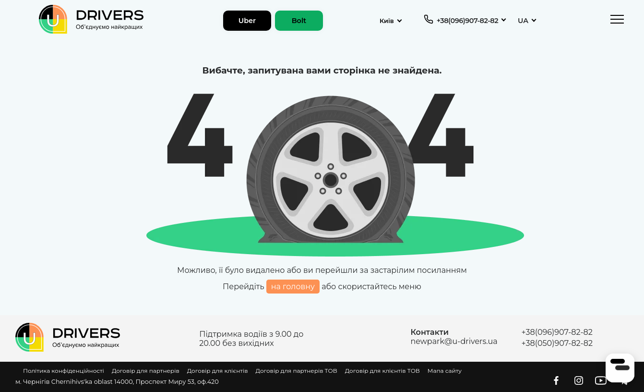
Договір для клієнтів (217, 370)
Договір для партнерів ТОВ (296, 370)
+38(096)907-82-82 (467, 20)
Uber (247, 20)
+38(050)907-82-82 (557, 343)
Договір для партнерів (145, 370)
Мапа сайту (445, 370)
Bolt (299, 20)
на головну (293, 286)
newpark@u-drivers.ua (453, 341)
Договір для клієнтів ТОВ (382, 370)
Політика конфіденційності (63, 370)
